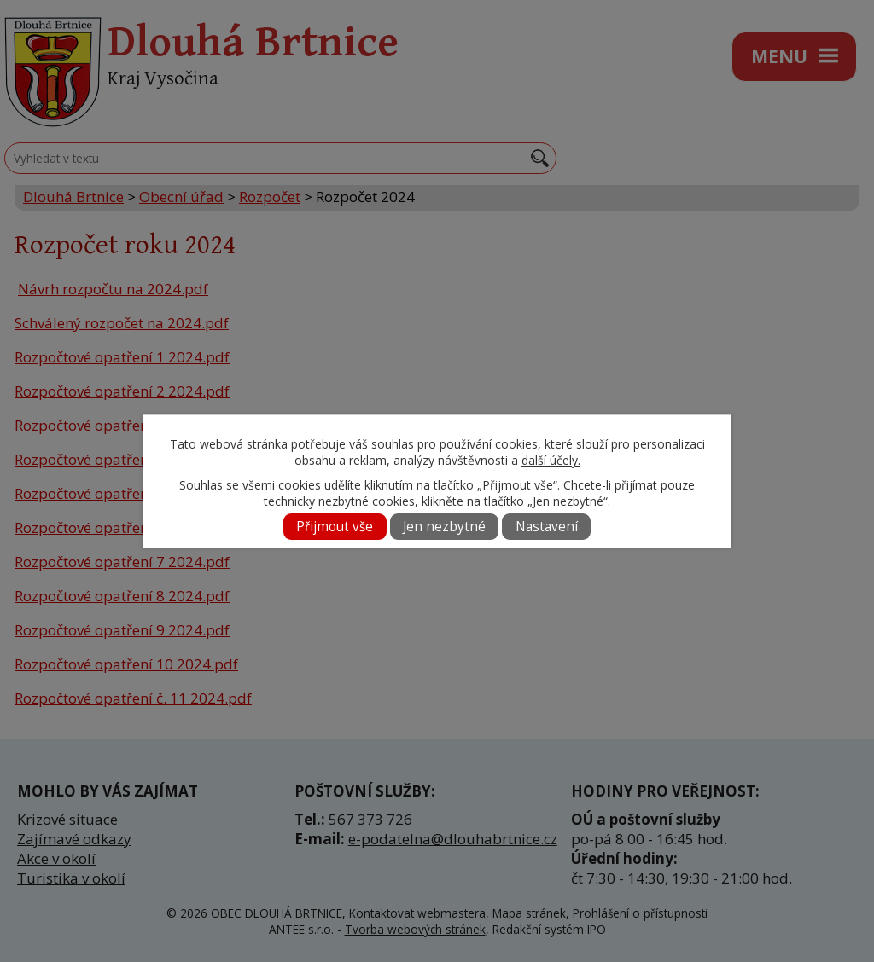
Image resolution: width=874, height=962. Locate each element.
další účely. (550, 460)
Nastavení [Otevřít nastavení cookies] (547, 527)
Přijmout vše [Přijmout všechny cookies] (334, 527)
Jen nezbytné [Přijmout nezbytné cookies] (444, 527)
